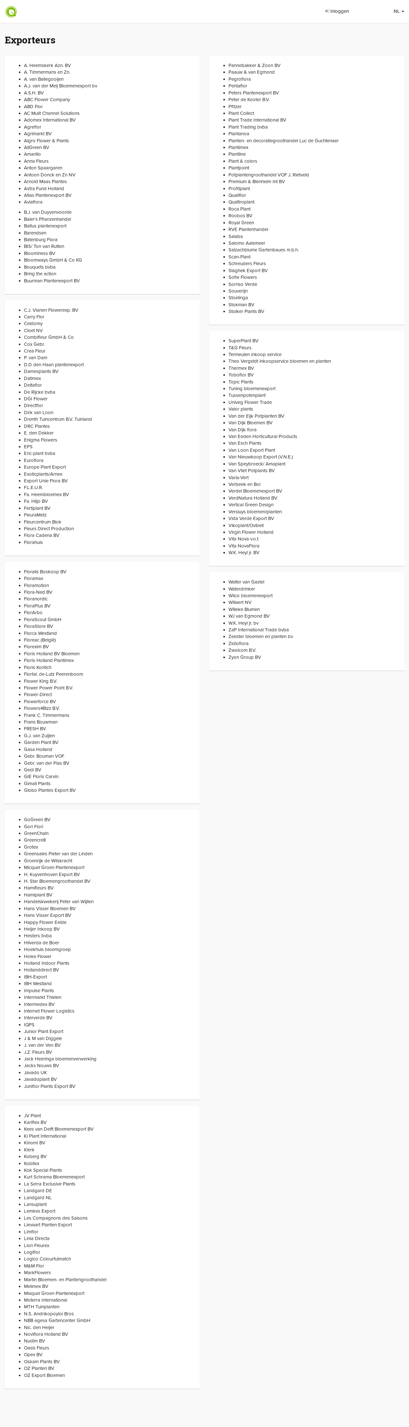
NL (399, 11)
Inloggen (337, 11)
